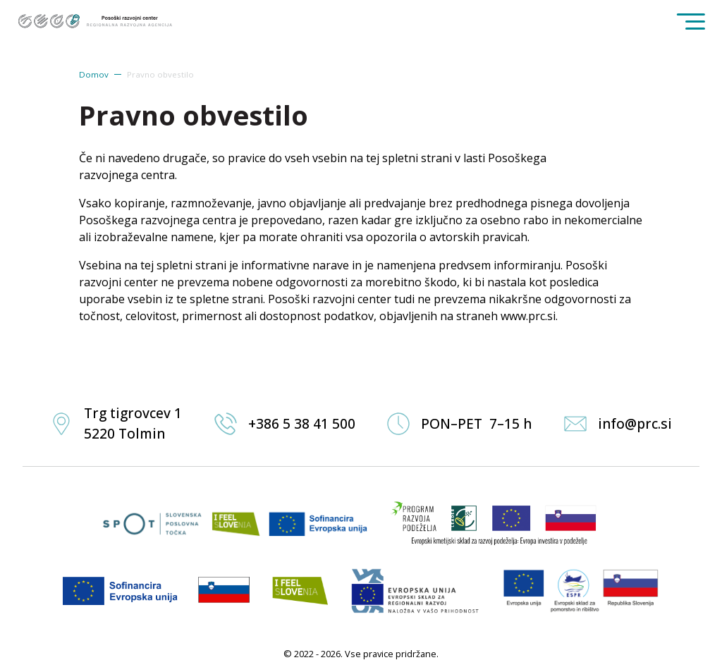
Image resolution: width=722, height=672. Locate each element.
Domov (94, 74)
